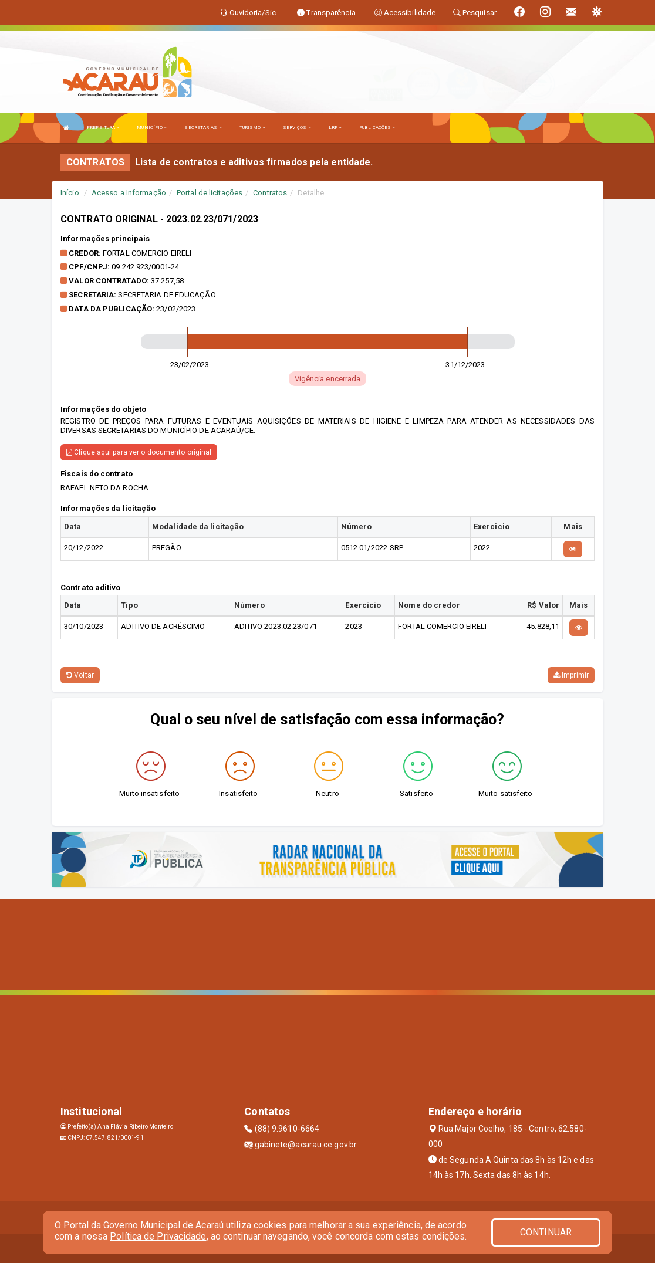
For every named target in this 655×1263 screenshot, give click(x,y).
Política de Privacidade (158, 1236)
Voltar (80, 675)
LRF (335, 127)
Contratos (270, 192)
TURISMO (252, 127)
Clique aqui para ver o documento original (138, 452)
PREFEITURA (103, 127)
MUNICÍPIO (152, 127)
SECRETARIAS (202, 127)
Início (69, 192)
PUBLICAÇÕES (377, 127)
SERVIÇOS (297, 127)
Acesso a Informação (129, 192)
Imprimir (571, 675)
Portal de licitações (209, 192)
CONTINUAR (546, 1232)
